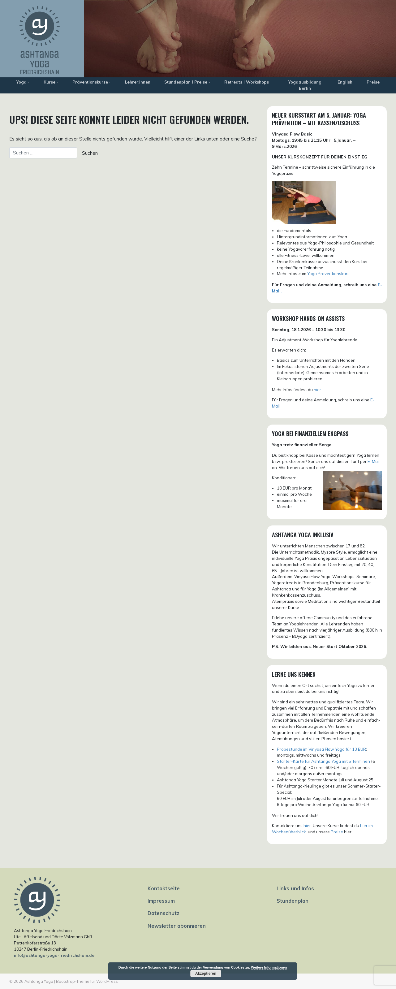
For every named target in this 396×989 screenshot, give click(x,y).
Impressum (161, 900)
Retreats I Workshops (246, 82)
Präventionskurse (90, 82)
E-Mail (374, 461)
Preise (373, 82)
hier (307, 825)
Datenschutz (163, 913)
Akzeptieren (205, 973)
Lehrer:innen (137, 82)
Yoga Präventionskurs (328, 273)
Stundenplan (292, 900)
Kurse (49, 82)
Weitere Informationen (269, 967)
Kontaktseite (164, 888)
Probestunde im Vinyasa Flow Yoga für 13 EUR (321, 749)
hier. (318, 389)
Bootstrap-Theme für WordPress (87, 981)
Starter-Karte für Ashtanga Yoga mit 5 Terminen (323, 761)
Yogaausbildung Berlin (304, 85)
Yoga (21, 82)
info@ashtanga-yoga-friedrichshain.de (54, 955)
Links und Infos (295, 888)
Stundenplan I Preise (185, 82)
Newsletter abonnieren (177, 925)
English (345, 82)
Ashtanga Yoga (38, 981)
